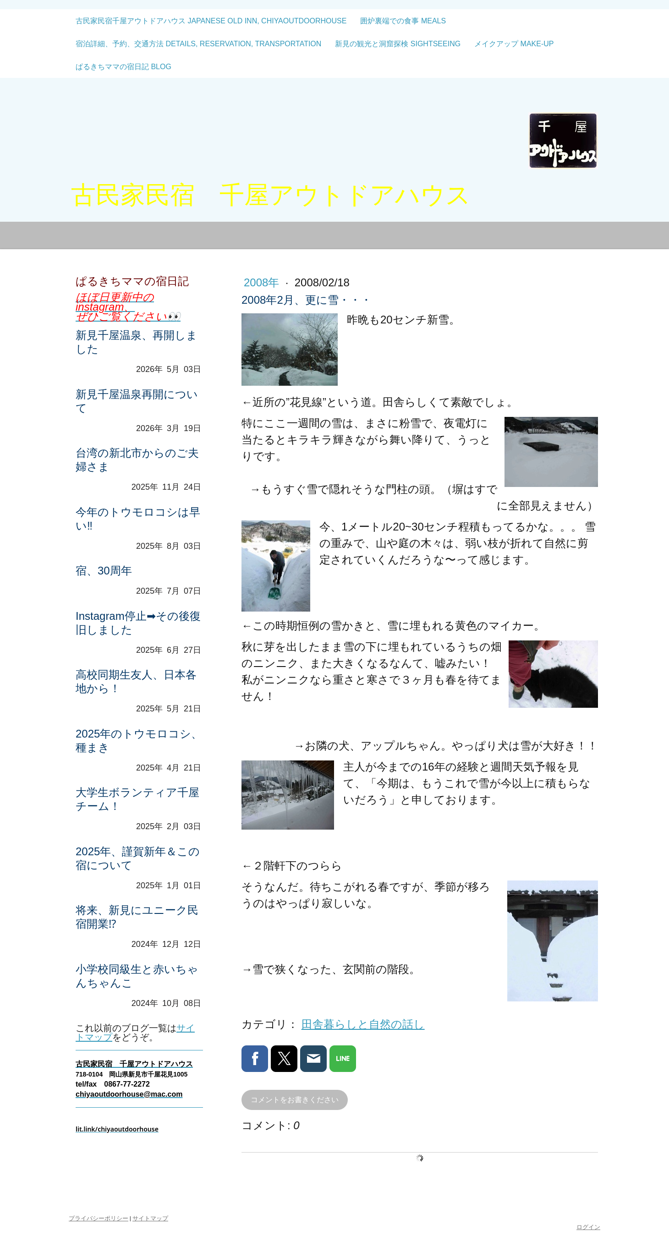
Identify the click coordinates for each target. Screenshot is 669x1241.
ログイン (588, 1227)
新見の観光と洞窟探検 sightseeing (398, 44)
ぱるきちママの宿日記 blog (123, 67)
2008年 (263, 282)
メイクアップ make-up (514, 44)
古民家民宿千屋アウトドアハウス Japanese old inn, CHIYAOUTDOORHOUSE (211, 21)
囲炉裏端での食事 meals (403, 21)
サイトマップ (150, 1218)
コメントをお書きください (295, 1100)
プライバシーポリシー (98, 1218)
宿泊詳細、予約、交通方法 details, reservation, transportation (198, 44)
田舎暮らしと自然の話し (363, 1024)
